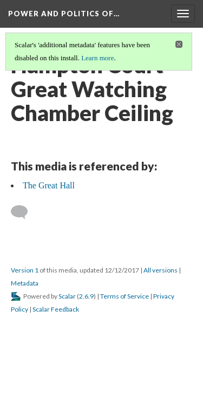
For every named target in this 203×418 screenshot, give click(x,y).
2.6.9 (86, 296)
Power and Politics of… (64, 13)
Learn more (97, 58)
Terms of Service (124, 296)
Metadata (24, 283)
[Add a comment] (24, 212)
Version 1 (24, 270)
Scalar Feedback (55, 309)
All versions (160, 270)
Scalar (67, 296)
